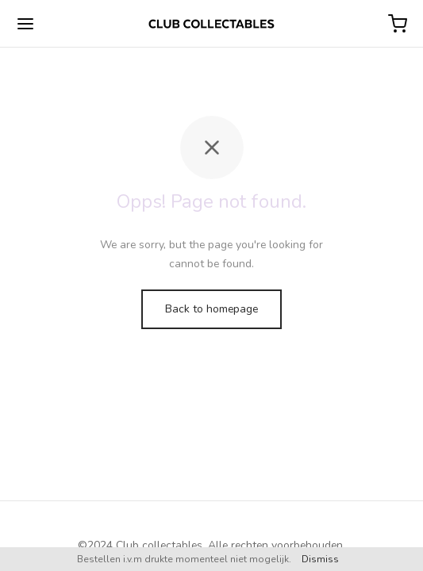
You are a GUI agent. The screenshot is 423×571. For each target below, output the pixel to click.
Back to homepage (211, 308)
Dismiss (320, 559)
